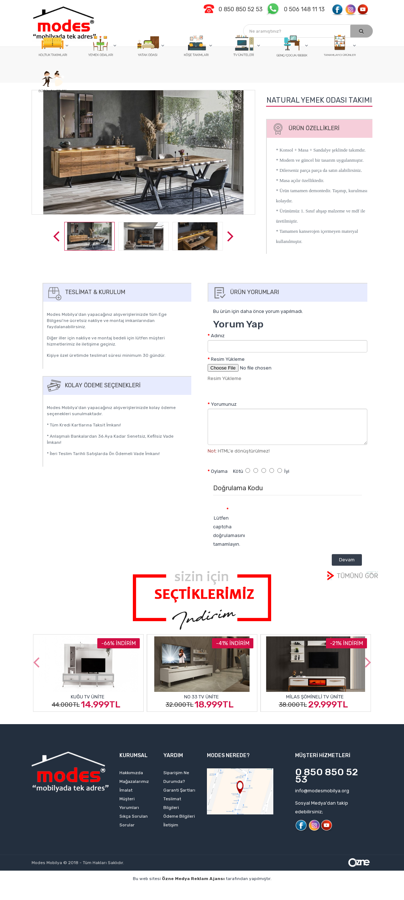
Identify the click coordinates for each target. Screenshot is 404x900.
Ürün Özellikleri (304, 128)
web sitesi (132, 889)
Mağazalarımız (134, 781)
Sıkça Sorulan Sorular (133, 820)
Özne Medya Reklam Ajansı (193, 878)
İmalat (125, 790)
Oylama (219, 471)
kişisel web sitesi (94, 889)
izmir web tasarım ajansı (179, 889)
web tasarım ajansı (235, 889)
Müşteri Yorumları (129, 803)
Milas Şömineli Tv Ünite (315, 696)
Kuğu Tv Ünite (88, 696)
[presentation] (295, 517)
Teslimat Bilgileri (172, 803)
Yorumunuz (224, 404)
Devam (347, 559)
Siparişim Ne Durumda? (176, 777)
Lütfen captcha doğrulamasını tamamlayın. (223, 531)
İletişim (170, 824)
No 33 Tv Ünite (201, 696)
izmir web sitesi (348, 889)
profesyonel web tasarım (39, 889)
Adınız (218, 335)
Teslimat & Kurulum (85, 292)
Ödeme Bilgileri (179, 816)
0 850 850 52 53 (326, 775)
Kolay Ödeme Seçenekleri (92, 385)
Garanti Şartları (179, 790)
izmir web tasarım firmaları (294, 889)
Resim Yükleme (228, 359)
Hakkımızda (131, 772)
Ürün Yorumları (245, 292)
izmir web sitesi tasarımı (213, 896)
